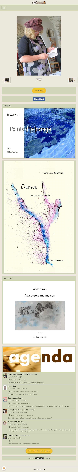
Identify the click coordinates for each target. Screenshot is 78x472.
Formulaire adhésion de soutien (39, 451)
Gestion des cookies (39, 469)
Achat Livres (39, 91)
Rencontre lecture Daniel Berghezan (22, 374)
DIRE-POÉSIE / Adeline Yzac (19, 435)
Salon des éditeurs (15, 398)
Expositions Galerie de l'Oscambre (21, 410)
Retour (39, 80)
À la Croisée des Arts (16, 422)
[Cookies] (4, 468)
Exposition (12, 386)
